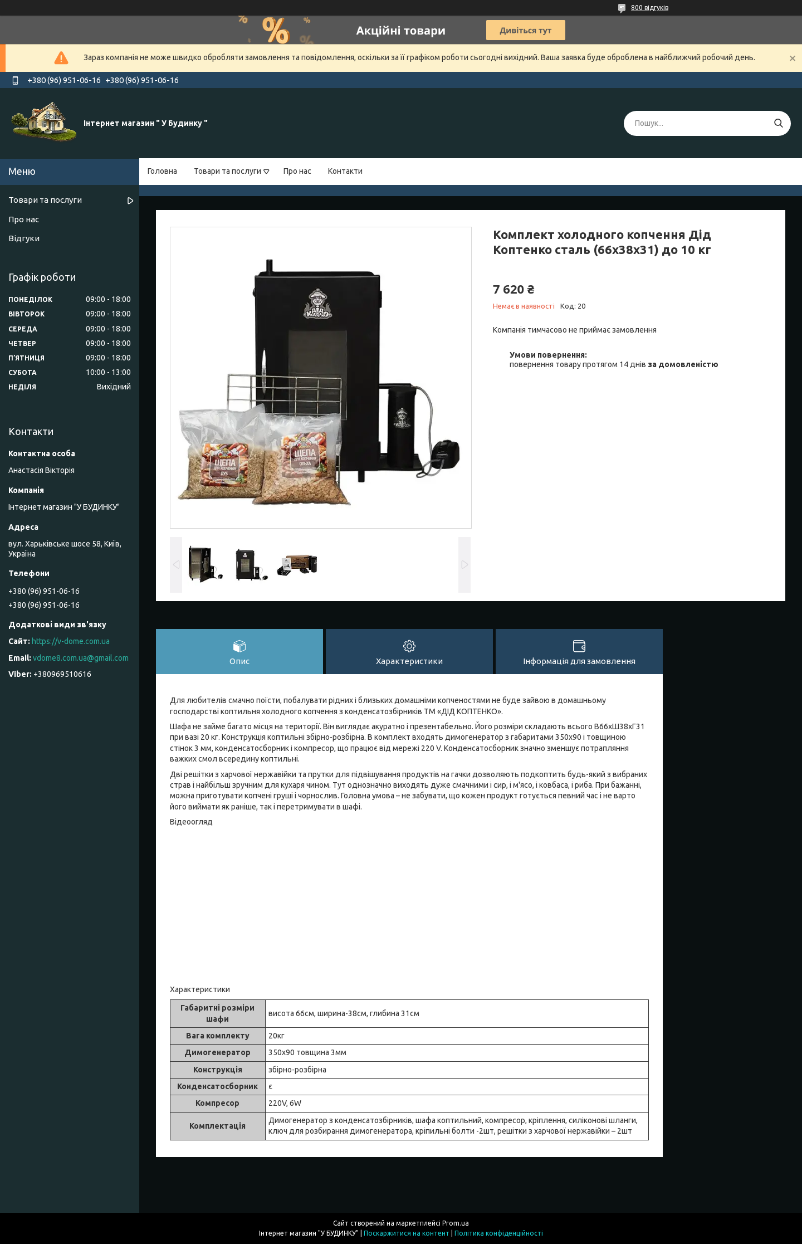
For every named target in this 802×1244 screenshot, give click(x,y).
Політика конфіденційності (498, 1233)
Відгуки (24, 238)
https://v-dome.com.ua (71, 641)
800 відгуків (649, 7)
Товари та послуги (227, 171)
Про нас (297, 171)
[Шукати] (778, 123)
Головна (162, 171)
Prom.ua (455, 1223)
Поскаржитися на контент (406, 1233)
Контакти (345, 171)
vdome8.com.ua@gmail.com (81, 657)
